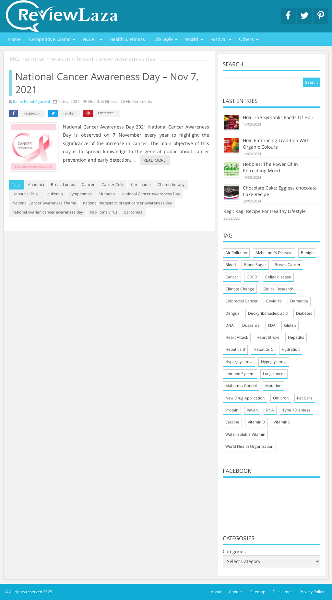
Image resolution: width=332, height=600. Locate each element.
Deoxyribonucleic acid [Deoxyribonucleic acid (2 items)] (268, 313)
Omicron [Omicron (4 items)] (281, 398)
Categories (234, 551)
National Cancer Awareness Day (151, 194)
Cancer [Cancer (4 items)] (231, 277)
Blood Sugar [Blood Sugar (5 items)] (255, 264)
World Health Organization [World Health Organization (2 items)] (249, 446)
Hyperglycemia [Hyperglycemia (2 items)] (239, 361)
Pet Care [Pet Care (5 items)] (305, 398)
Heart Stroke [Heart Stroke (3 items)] (267, 337)
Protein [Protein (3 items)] (231, 410)
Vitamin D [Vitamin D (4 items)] (256, 422)
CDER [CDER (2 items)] (252, 277)
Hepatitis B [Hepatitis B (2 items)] (235, 349)
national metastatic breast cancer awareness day (127, 203)
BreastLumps (63, 184)
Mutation (107, 194)
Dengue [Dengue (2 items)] (232, 313)
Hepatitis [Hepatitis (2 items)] (296, 337)
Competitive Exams (49, 39)
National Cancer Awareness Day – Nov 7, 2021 (106, 83)
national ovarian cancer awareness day (47, 212)
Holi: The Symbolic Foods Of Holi (278, 117)
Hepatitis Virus (25, 194)
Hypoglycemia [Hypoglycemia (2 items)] (274, 361)
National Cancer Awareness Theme (44, 203)
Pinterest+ (99, 113)
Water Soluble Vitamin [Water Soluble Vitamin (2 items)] (245, 434)
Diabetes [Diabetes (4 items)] (304, 313)
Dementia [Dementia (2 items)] (299, 301)
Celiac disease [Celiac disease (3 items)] (278, 277)
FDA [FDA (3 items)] (272, 325)
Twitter (61, 113)
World (191, 39)
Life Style (163, 39)
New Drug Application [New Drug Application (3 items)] (245, 398)
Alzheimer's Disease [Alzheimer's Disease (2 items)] (273, 252)
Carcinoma (141, 184)
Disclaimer (282, 591)
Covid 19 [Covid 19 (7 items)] (274, 301)
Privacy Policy (312, 591)
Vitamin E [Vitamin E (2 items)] (282, 422)
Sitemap (257, 591)
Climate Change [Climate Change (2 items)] (239, 289)
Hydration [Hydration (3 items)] (291, 349)
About (216, 591)
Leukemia (54, 194)
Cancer (88, 184)
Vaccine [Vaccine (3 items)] (232, 422)
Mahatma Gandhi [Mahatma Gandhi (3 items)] (241, 385)
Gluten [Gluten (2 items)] (290, 325)
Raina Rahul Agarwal (31, 101)
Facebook (24, 113)
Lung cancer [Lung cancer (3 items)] (274, 373)
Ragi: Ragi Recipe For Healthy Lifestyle (264, 211)
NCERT (90, 39)
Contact (236, 591)
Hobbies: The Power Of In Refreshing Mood (270, 167)
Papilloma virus (103, 212)
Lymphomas (81, 194)
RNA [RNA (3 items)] (270, 410)
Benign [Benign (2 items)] (307, 252)
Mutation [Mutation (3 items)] (273, 385)
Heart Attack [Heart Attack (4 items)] (236, 337)
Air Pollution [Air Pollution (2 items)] (236, 252)
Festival (218, 39)
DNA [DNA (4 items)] (229, 325)
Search (311, 82)
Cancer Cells (112, 184)
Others (246, 39)
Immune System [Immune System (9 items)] (240, 373)
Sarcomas (133, 212)
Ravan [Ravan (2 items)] (252, 410)
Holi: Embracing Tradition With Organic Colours (276, 143)
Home (14, 39)
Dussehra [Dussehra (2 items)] (251, 325)
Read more (155, 160)
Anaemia (36, 184)
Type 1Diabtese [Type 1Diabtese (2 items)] (296, 410)
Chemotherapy (171, 184)
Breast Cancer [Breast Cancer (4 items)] (288, 264)
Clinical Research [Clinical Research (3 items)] (278, 289)
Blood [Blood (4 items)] (230, 264)
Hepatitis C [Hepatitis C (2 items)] (263, 349)
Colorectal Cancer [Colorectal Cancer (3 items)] (241, 301)
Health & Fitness (127, 39)
